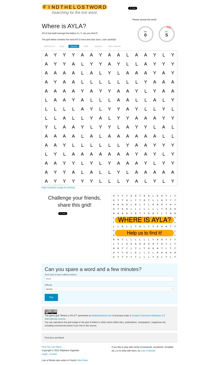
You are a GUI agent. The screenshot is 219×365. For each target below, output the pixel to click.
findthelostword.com (102, 315)
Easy (62, 46)
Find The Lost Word (51, 347)
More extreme (115, 46)
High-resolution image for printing (58, 187)
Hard (86, 46)
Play (51, 297)
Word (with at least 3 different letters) (61, 275)
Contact (53, 354)
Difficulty (48, 285)
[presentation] (132, 11)
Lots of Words (148, 351)
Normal (74, 46)
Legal (44, 354)
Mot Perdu (83, 360)
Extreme (98, 46)
